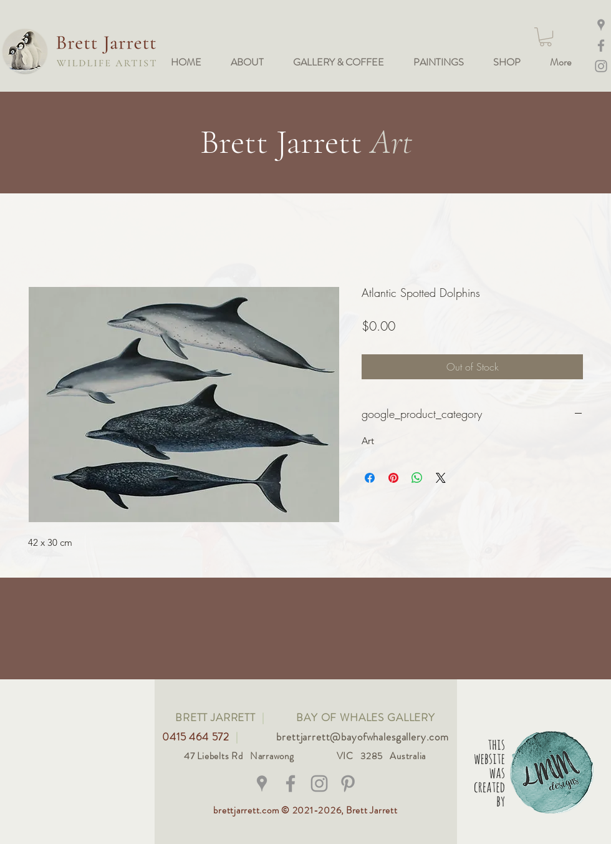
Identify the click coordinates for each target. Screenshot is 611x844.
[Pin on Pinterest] (393, 477)
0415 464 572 (197, 736)
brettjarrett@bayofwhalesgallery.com (362, 736)
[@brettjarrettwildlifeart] (290, 783)
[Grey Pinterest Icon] (348, 783)
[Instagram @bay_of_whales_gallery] (601, 66)
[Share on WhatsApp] (417, 477)
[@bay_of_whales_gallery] (319, 783)
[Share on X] (440, 477)
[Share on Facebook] (369, 477)
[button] (545, 36)
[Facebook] (601, 45)
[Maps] (601, 25)
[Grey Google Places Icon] (262, 783)
